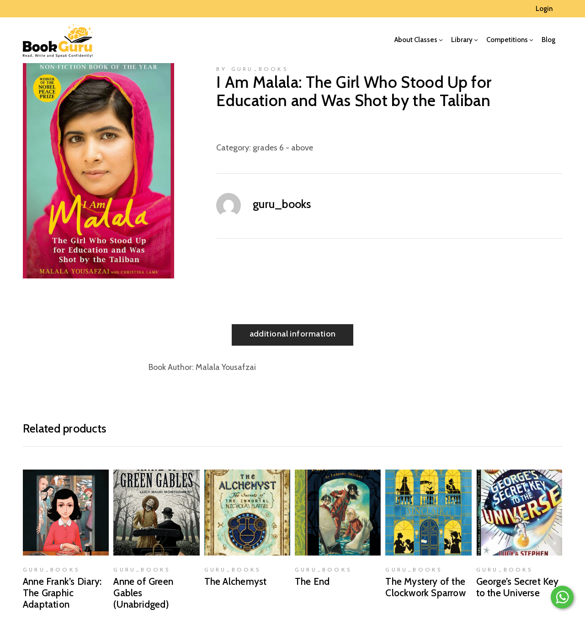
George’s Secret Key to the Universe (517, 587)
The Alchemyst (235, 581)
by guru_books (252, 69)
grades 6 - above (283, 148)
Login (544, 9)
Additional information (293, 334)
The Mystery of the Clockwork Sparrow (425, 587)
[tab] (293, 335)
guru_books (282, 204)
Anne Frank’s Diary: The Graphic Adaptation (62, 593)
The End (312, 581)
